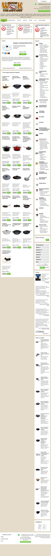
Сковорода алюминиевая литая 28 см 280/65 (6, 224)
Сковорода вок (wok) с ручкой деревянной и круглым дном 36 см (45, 488)
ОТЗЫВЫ (30, 20)
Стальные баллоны (43, 192)
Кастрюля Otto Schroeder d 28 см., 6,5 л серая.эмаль (6, 138)
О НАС (35, 20)
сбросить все (46, 267)
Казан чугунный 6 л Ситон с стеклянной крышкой (44, 402)
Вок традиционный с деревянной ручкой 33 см (45, 340)
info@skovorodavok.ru (6, 534)
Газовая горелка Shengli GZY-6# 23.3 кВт (45, 364)
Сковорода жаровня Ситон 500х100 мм (45, 501)
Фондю (41, 68)
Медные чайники (43, 144)
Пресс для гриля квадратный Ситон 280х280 (16, 197)
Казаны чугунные (43, 44)
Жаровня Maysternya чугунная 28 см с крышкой (5, 108)
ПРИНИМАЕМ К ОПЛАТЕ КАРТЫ (44, 36)
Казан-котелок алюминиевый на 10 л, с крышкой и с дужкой (45, 453)
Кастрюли (42, 63)
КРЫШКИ (3, 40)
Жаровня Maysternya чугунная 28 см (26, 77)
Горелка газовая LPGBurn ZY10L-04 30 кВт (44, 378)
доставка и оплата (4, 538)
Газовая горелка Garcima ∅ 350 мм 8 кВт (45, 354)
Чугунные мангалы (43, 222)
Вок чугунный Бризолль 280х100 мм (16, 77)
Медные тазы (43, 140)
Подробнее (4, 102)
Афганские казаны (43, 52)
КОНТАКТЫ (25, 20)
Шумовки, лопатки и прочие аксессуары (44, 166)
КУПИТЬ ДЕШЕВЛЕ (42, 20)
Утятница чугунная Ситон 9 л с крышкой (45, 510)
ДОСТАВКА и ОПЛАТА (11, 20)
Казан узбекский (43, 51)
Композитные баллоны (44, 191)
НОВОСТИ (19, 20)
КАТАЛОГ (3, 20)
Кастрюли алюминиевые (43, 159)
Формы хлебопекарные (43, 156)
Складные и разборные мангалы (44, 220)
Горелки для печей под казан (44, 86)
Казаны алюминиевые (44, 46)
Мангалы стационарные (43, 215)
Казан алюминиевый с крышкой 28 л (26, 107)
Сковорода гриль (43, 60)
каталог (2, 536)
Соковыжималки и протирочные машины (44, 205)
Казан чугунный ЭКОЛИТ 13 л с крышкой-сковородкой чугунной (44, 441)
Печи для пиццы (43, 200)
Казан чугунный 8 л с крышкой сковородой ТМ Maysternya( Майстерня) (45, 416)
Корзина (44, 1)
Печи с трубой (43, 101)
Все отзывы (45, 333)
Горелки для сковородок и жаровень (43, 93)
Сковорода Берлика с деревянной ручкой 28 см (27, 224)
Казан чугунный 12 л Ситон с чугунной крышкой (45, 390)
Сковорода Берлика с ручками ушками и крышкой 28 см (6, 252)
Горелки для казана (44, 81)
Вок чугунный (42, 76)
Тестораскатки (43, 203)
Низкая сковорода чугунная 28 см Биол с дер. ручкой (6, 197)
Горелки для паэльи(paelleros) (43, 97)
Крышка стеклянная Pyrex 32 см (25, 68)
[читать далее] (42, 294)
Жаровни (42, 64)
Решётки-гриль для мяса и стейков (44, 229)
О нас (2, 540)
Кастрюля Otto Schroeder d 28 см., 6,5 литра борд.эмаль (16, 138)
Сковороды (42, 154)
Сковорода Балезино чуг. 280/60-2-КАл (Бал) (16, 224)
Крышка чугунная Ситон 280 (16, 169)
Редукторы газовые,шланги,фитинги (45, 194)
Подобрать (42, 267)
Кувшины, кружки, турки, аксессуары (43, 146)
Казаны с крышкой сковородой (43, 48)
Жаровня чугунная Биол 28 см (16, 107)
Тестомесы (42, 201)
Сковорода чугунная (44, 58)
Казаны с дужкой (43, 49)
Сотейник (42, 67)
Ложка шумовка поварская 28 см (26, 169)
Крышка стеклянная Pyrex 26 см (9, 68)
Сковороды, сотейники (44, 143)
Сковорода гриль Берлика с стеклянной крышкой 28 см (5, 78)
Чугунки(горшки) (43, 66)
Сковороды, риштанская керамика (44, 169)
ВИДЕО (3, 21)
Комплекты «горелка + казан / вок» (44, 90)
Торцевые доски (43, 164)
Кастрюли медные (43, 141)
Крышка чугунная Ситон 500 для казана (44, 468)
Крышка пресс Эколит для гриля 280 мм (6, 170)
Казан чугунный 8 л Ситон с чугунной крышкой (44, 428)
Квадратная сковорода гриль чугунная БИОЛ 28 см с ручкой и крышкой (27, 139)
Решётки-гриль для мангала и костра (44, 232)
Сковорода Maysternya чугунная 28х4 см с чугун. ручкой (27, 197)
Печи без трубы (43, 102)
